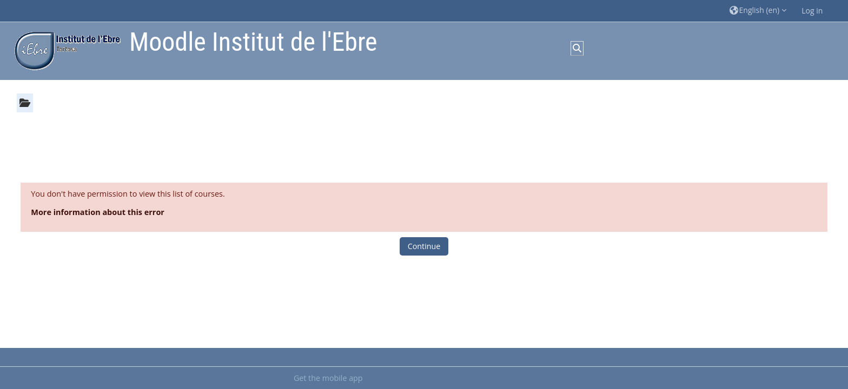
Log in (812, 10)
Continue (424, 246)
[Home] (65, 50)
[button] (758, 10)
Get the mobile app (328, 378)
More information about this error (97, 212)
